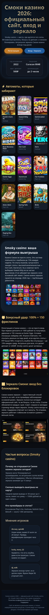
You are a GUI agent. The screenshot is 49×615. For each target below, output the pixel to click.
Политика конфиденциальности (19, 600)
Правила (36, 600)
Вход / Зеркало (34, 51)
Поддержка (24, 602)
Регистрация (13, 51)
